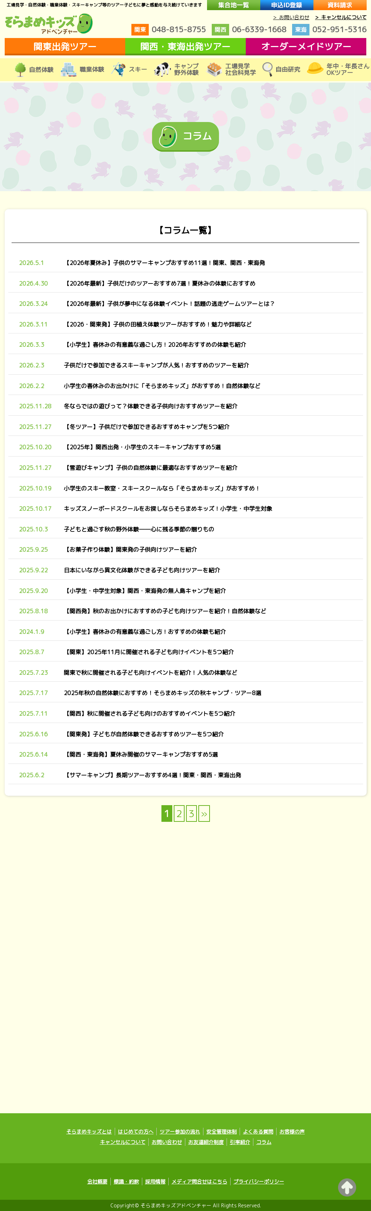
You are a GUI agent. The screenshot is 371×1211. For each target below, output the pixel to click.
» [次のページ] (204, 813)
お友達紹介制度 (206, 1142)
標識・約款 (126, 1181)
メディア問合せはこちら (199, 1181)
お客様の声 (292, 1131)
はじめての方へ (135, 1131)
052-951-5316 (329, 29)
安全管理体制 (221, 1131)
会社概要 (97, 1181)
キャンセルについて (123, 1142)
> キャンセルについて (341, 17)
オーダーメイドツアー (306, 46)
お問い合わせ (167, 1142)
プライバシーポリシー (258, 1181)
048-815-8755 (168, 29)
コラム (263, 1142)
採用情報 (155, 1181)
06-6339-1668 (249, 29)
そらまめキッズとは (89, 1131)
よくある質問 (258, 1131)
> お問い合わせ (291, 17)
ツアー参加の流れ (180, 1131)
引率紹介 (240, 1142)
